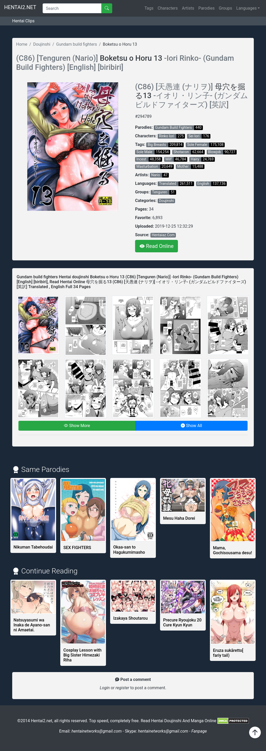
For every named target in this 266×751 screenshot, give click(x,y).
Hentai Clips (23, 20)
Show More (77, 425)
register (123, 687)
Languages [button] (246, 8)
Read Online (156, 246)
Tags (149, 8)
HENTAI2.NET (20, 7)
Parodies (206, 8)
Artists (188, 8)
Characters (168, 8)
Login (105, 687)
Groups (225, 8)
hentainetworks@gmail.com (97, 731)
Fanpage (199, 731)
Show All (191, 425)
